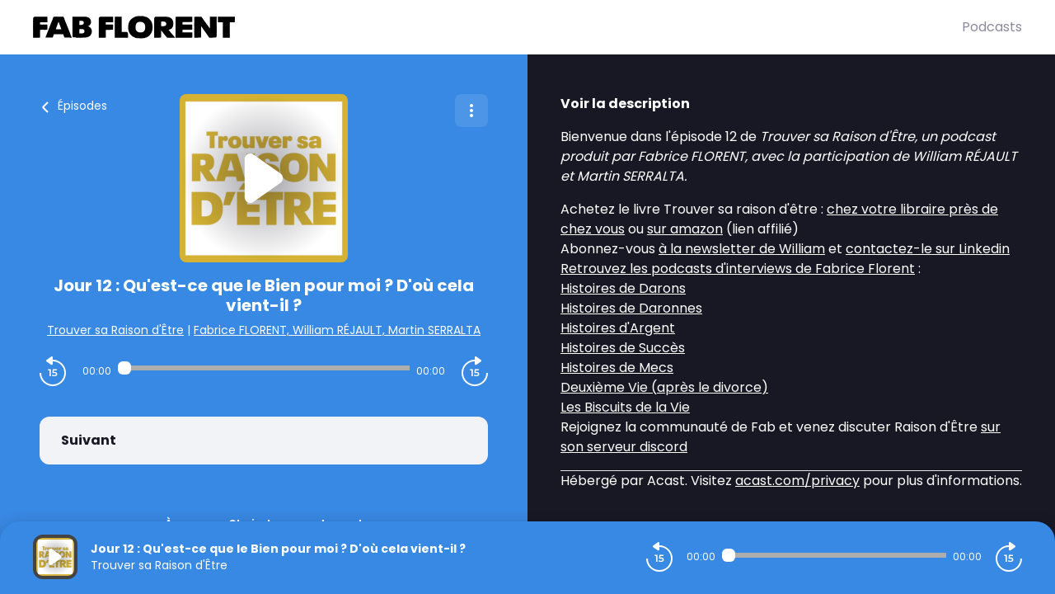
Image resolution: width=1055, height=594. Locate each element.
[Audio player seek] (264, 367)
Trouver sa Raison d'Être (115, 330)
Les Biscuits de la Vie (625, 407)
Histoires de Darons (623, 288)
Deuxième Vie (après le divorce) (664, 387)
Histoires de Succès (622, 347)
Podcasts (992, 26)
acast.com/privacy (797, 480)
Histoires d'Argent (617, 327)
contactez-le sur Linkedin (928, 248)
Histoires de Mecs (616, 367)
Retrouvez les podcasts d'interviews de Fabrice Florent (737, 268)
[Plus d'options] (471, 110)
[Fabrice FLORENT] (497, 27)
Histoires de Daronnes (631, 308)
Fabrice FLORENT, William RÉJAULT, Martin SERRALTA (337, 330)
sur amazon (685, 228)
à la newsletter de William (742, 248)
